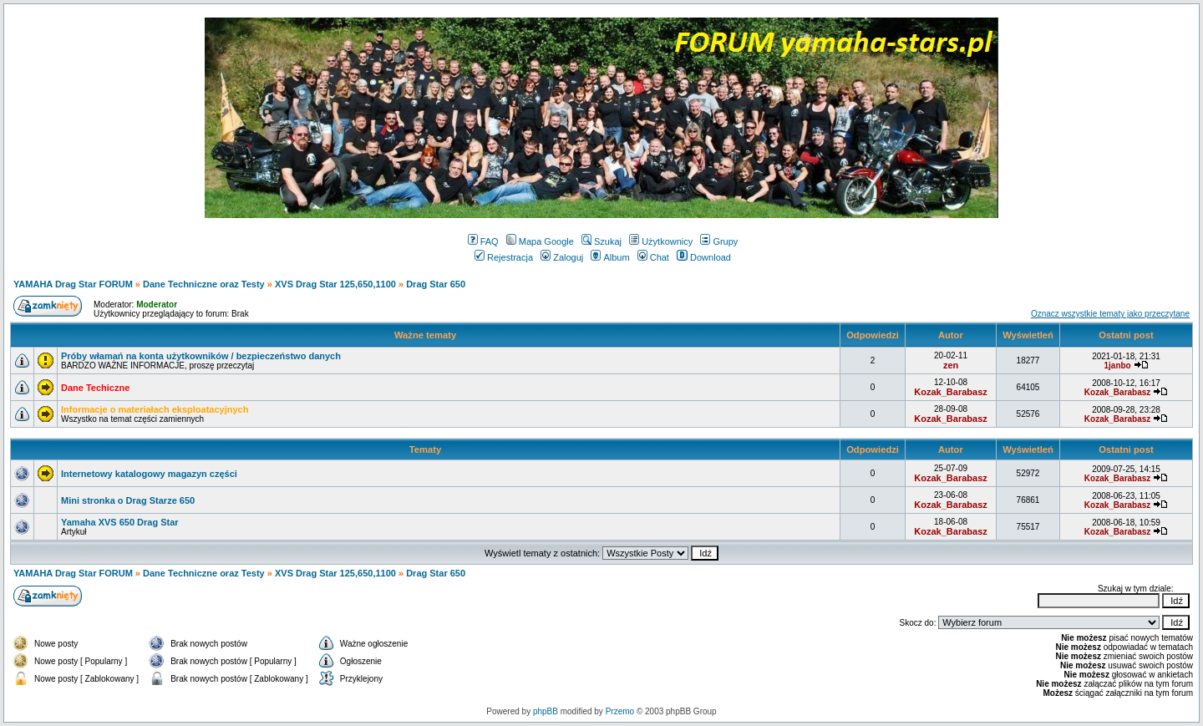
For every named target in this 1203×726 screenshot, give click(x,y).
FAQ (483, 241)
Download (704, 257)
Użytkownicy (661, 241)
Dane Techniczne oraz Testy (204, 284)
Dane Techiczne (95, 388)
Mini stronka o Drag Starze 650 (128, 500)
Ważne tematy (425, 335)
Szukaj (601, 241)
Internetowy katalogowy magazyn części (149, 474)
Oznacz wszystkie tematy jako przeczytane (1110, 313)
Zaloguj (562, 257)
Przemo (620, 711)
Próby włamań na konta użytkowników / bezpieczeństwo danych (201, 356)
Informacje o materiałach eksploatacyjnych (154, 409)
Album (610, 257)
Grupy (719, 241)
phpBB (545, 711)
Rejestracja (504, 257)
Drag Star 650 (435, 284)
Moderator (156, 304)
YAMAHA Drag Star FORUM (73, 284)
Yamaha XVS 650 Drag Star (120, 522)
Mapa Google (540, 241)
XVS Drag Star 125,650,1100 (335, 284)
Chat (653, 257)
